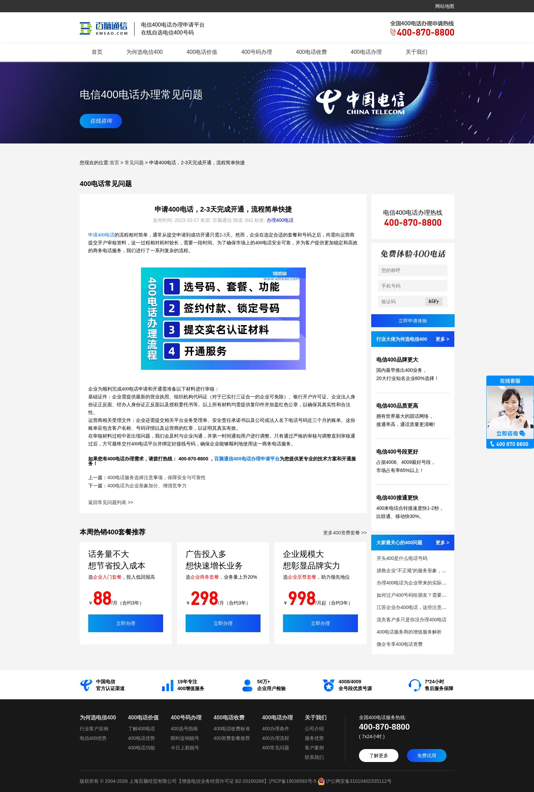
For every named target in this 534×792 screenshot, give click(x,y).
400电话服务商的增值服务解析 (409, 632)
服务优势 (314, 738)
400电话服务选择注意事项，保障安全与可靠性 (156, 477)
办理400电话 (280, 220)
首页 (97, 52)
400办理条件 (275, 728)
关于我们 (416, 52)
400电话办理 (366, 52)
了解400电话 (141, 728)
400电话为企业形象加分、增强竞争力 (147, 485)
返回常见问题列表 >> (110, 502)
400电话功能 (141, 747)
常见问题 (134, 162)
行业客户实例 (94, 728)
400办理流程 (275, 738)
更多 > (442, 339)
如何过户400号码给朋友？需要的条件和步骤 (423, 595)
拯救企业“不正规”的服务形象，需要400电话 (423, 570)
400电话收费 (311, 52)
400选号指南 (184, 728)
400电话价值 (202, 52)
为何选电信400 (144, 52)
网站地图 (444, 6)
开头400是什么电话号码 (402, 558)
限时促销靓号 (185, 738)
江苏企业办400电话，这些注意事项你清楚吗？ (426, 607)
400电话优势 (141, 738)
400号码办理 (256, 52)
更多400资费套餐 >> (345, 532)
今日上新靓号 (185, 747)
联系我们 (314, 757)
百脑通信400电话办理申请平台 (246, 458)
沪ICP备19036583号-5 (292, 781)
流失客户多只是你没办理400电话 (411, 619)
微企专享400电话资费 (400, 644)
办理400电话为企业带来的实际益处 (414, 582)
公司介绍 (314, 728)
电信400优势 (93, 738)
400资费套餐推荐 (232, 738)
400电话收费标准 (232, 728)
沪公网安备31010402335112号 (354, 781)
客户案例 (314, 747)
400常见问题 (275, 747)
